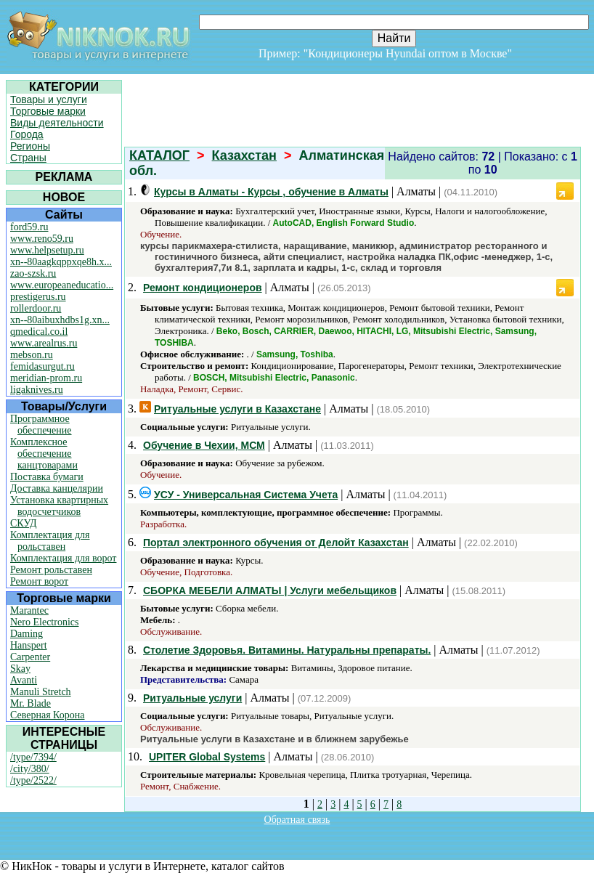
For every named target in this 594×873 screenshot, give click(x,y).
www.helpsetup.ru (47, 250)
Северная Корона (47, 715)
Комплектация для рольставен (50, 540)
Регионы (30, 146)
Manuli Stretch (40, 691)
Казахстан (244, 155)
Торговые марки (48, 111)
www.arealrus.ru (43, 343)
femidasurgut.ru (42, 366)
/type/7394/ (33, 757)
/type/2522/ (33, 780)
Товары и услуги (48, 99)
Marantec (29, 610)
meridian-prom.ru (46, 378)
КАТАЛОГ (159, 155)
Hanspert (28, 645)
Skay (20, 668)
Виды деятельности (57, 123)
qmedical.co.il (39, 331)
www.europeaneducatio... (61, 285)
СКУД (23, 523)
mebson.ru (31, 354)
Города (27, 134)
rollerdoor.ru (35, 308)
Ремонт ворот (39, 581)
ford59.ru (29, 227)
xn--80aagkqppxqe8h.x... (61, 261)
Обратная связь (297, 819)
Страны (28, 157)
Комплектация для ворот (63, 558)
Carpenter (30, 656)
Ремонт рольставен (51, 569)
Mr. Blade (30, 703)
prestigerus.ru (38, 296)
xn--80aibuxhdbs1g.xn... (60, 319)
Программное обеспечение (41, 424)
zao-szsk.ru (33, 273)
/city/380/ (29, 768)
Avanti (23, 680)
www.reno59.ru (41, 238)
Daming (26, 633)
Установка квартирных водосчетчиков (59, 506)
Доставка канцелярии (56, 488)
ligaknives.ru (36, 389)
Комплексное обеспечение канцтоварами (44, 453)
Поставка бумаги (47, 476)
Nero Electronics (44, 622)
